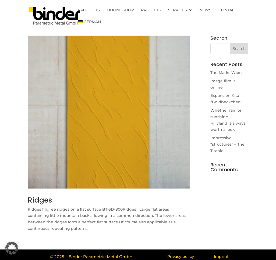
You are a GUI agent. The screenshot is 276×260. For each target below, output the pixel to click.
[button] (12, 248)
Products (89, 10)
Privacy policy (180, 256)
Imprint (221, 256)
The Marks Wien (226, 72)
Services (177, 10)
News (205, 10)
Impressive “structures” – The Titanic (227, 144)
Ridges (40, 200)
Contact (227, 10)
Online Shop (120, 10)
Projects (151, 10)
